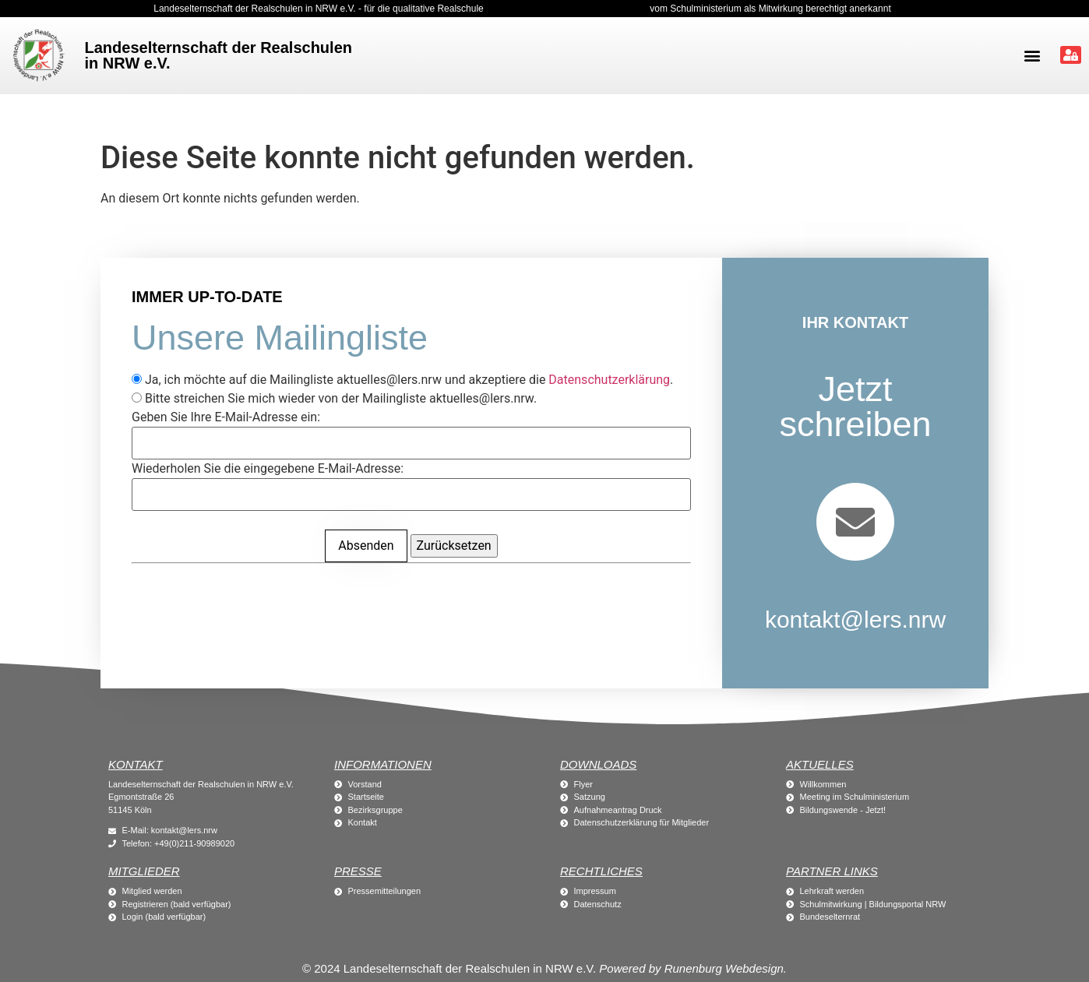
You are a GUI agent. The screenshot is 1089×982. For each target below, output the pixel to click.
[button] (1032, 56)
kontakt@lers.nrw (855, 619)
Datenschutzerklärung (609, 379)
